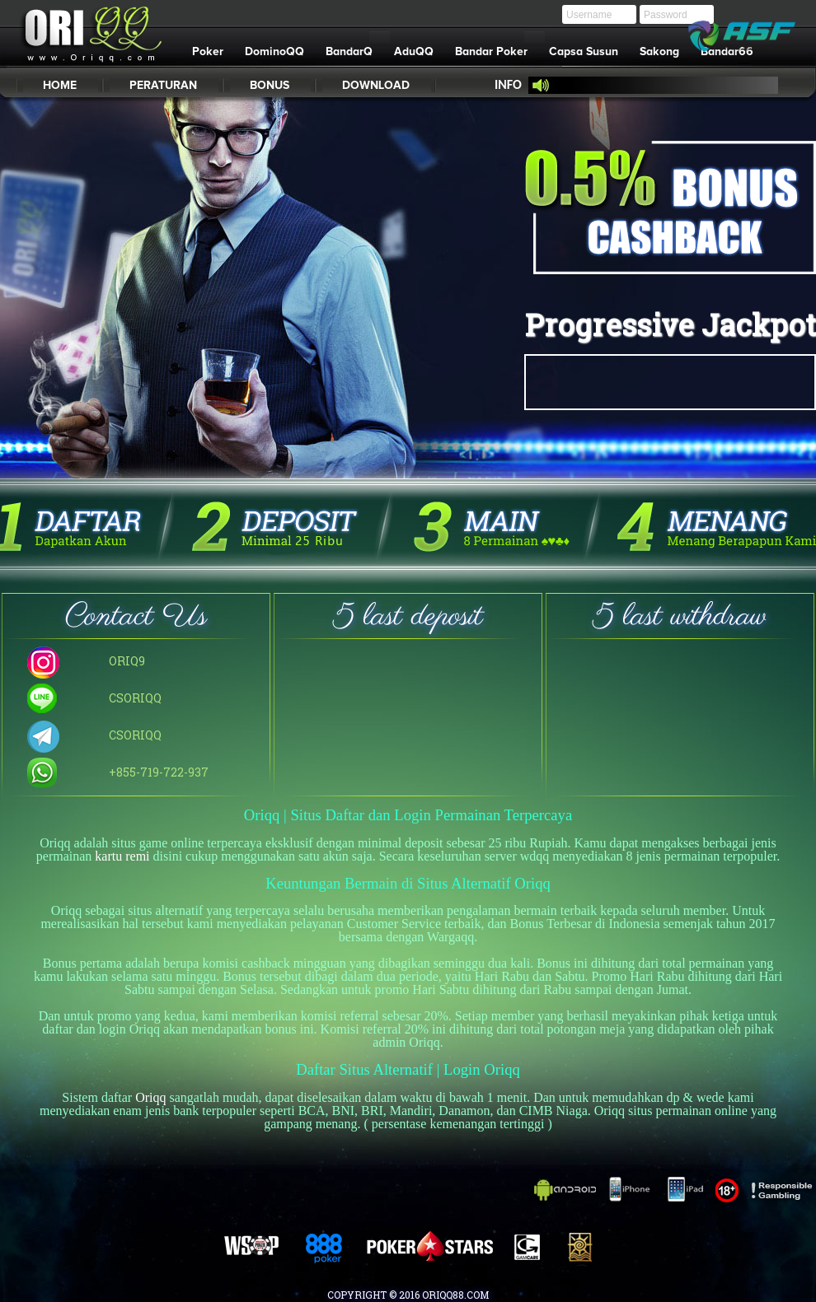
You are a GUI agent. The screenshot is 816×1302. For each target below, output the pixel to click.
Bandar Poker (496, 48)
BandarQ (354, 48)
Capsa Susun (583, 51)
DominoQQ (274, 51)
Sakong (659, 51)
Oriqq (150, 1097)
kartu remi (122, 856)
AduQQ (414, 51)
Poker (207, 51)
